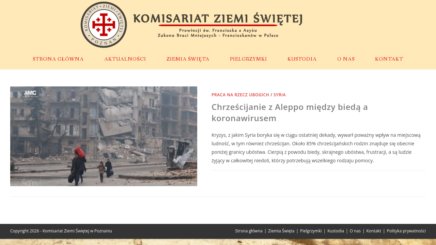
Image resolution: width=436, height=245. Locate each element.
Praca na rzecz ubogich (240, 95)
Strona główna (248, 231)
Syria (280, 95)
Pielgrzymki (311, 231)
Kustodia (335, 231)
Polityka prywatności (406, 231)
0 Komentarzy (233, 177)
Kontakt (374, 231)
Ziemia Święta (281, 231)
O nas (355, 231)
